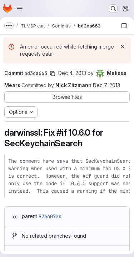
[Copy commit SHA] (52, 73)
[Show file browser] (124, 25)
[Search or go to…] (113, 8)
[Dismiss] (122, 46)
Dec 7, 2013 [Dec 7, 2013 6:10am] (106, 85)
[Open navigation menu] (19, 8)
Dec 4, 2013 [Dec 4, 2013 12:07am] (72, 73)
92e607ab (50, 216)
